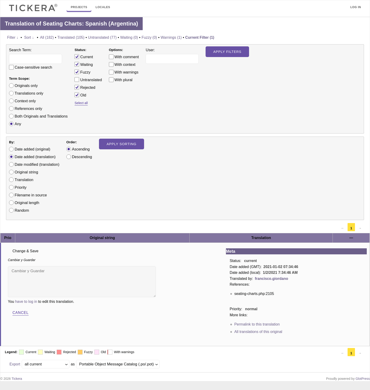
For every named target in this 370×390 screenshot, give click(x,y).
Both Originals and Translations (41, 116)
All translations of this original (258, 332)
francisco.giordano (271, 279)
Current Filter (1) (199, 37)
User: (150, 50)
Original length (27, 203)
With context (125, 64)
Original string (26, 172)
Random (22, 210)
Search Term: (20, 50)
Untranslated (88, 79)
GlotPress (363, 378)
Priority (20, 187)
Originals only (26, 85)
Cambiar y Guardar (82, 281)
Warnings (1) (171, 37)
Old (80, 95)
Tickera (17, 378)
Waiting (83, 64)
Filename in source (31, 195)
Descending (82, 157)
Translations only (29, 93)
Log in (355, 7)
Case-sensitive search (33, 67)
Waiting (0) (129, 37)
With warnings (126, 72)
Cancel (20, 313)
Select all (81, 103)
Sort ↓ (29, 37)
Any (18, 124)
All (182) (47, 37)
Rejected (84, 87)
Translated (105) (70, 37)
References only (28, 108)
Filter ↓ (12, 37)
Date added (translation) (35, 157)
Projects (79, 7)
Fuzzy (82, 72)
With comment (126, 57)
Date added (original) (32, 149)
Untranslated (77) (102, 37)
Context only (25, 101)
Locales (103, 7)
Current (83, 56)
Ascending (81, 149)
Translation (24, 180)
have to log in (26, 302)
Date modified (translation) (37, 164)
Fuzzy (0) (149, 37)
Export (14, 364)
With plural (123, 80)
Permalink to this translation (257, 324)
